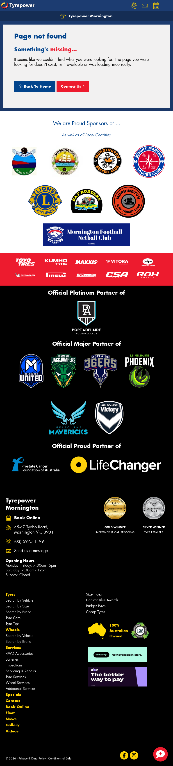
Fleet (10, 712)
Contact (13, 700)
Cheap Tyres (95, 611)
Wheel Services (18, 682)
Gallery (12, 725)
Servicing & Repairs (21, 671)
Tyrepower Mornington (86, 16)
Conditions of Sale (59, 758)
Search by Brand (18, 612)
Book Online (17, 706)
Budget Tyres (95, 606)
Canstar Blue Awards (102, 600)
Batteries (12, 659)
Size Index (94, 594)
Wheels (13, 629)
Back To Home (35, 86)
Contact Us (72, 86)
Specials (13, 694)
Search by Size (17, 606)
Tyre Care (13, 618)
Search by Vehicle (19, 600)
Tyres (10, 594)
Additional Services (20, 688)
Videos (12, 731)
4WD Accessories (19, 653)
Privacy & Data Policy (32, 758)
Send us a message (31, 550)
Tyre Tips (12, 623)
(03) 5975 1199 (29, 541)
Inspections (14, 665)
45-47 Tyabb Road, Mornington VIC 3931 (34, 530)
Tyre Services (16, 677)
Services (13, 647)
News (11, 718)
